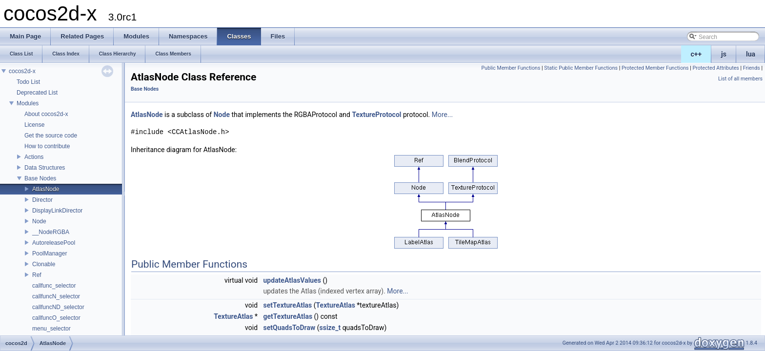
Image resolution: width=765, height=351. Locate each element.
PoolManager (49, 253)
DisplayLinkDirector (57, 210)
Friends (751, 68)
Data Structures (44, 167)
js (723, 54)
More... (442, 114)
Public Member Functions (511, 68)
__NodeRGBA (50, 232)
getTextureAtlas (288, 316)
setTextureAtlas (287, 305)
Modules (28, 103)
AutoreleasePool (53, 242)
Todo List (28, 81)
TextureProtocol (376, 114)
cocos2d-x (22, 71)
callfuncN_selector (56, 296)
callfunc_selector (54, 285)
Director (42, 199)
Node (39, 221)
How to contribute (47, 146)
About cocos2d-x (46, 114)
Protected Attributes (715, 68)
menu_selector (51, 328)
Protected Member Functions (655, 68)
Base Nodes (40, 178)
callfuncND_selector (58, 307)
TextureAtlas (335, 305)
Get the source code (50, 135)
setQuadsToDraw (289, 328)
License (34, 124)
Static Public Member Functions (581, 68)
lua (750, 54)
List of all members (740, 79)
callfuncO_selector (56, 317)
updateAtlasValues (292, 280)
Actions (33, 157)
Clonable (43, 264)
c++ (696, 54)
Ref (36, 275)
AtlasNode (45, 189)
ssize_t (330, 328)
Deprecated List (37, 92)
